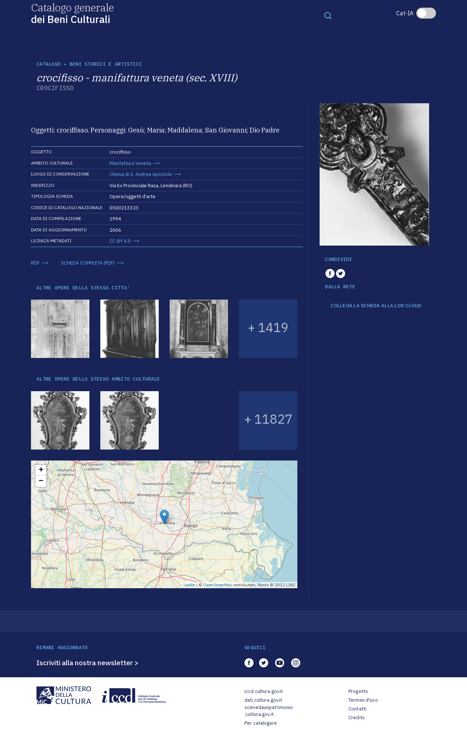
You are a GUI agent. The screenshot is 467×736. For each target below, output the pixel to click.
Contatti (357, 709)
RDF (35, 263)
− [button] (41, 481)
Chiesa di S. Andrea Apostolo (140, 174)
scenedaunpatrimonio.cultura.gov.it (268, 711)
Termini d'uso (363, 700)
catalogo (48, 64)
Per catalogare (260, 723)
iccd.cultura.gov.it (263, 691)
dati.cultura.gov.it (263, 700)
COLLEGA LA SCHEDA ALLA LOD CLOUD (376, 306)
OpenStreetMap (217, 584)
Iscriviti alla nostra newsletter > (87, 662)
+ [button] (41, 470)
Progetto (358, 691)
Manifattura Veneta (130, 163)
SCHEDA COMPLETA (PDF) (88, 263)
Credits (356, 717)
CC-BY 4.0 (120, 241)
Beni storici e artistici (106, 64)
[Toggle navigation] (328, 15)
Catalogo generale (72, 13)
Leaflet (189, 584)
